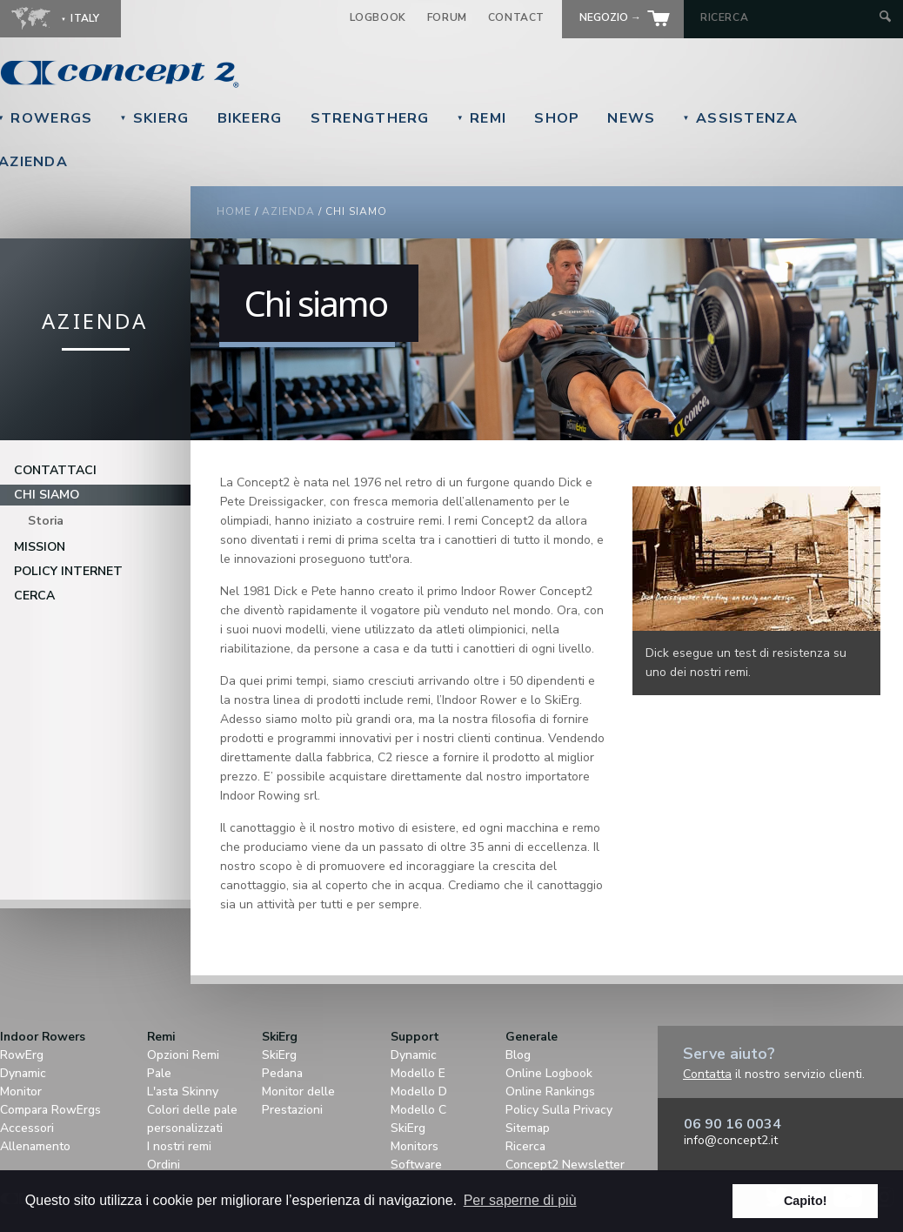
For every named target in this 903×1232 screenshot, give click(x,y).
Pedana (282, 1073)
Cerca (34, 595)
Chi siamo (46, 494)
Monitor (21, 1091)
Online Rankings (550, 1091)
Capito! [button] (805, 1201)
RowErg (21, 1055)
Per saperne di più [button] (520, 1200)
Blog (518, 1055)
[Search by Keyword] (788, 17)
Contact (516, 17)
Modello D (419, 1091)
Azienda (288, 211)
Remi (482, 118)
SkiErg (154, 118)
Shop (556, 118)
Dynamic (23, 1073)
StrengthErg (370, 118)
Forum (447, 17)
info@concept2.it (731, 1140)
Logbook (378, 17)
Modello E (418, 1073)
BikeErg (250, 118)
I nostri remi (179, 1146)
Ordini (163, 1164)
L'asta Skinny (182, 1091)
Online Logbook (548, 1073)
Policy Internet (68, 571)
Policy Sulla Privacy (558, 1109)
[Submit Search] (885, 17)
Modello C (418, 1109)
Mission (39, 547)
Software (416, 1164)
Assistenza (740, 118)
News (631, 118)
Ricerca (525, 1146)
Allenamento (35, 1146)
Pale (159, 1073)
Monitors (414, 1146)
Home (234, 211)
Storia (46, 520)
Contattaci (55, 470)
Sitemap (527, 1128)
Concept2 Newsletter (565, 1164)
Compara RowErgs (50, 1109)
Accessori (27, 1128)
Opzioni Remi (183, 1055)
